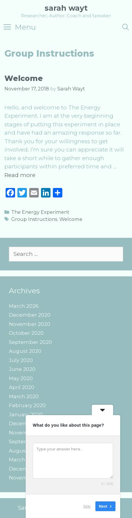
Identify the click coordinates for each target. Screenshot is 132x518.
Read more (19, 175)
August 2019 (24, 451)
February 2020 (27, 405)
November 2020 (29, 324)
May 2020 (21, 378)
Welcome (23, 78)
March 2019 (23, 460)
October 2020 (26, 333)
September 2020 (30, 342)
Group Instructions (34, 219)
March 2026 (24, 306)
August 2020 (25, 351)
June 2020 (22, 369)
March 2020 (24, 396)
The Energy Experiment (40, 212)
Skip (87, 506)
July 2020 (21, 360)
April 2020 (21, 387)
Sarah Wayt (66, 8)
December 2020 (29, 315)
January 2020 (26, 414)
